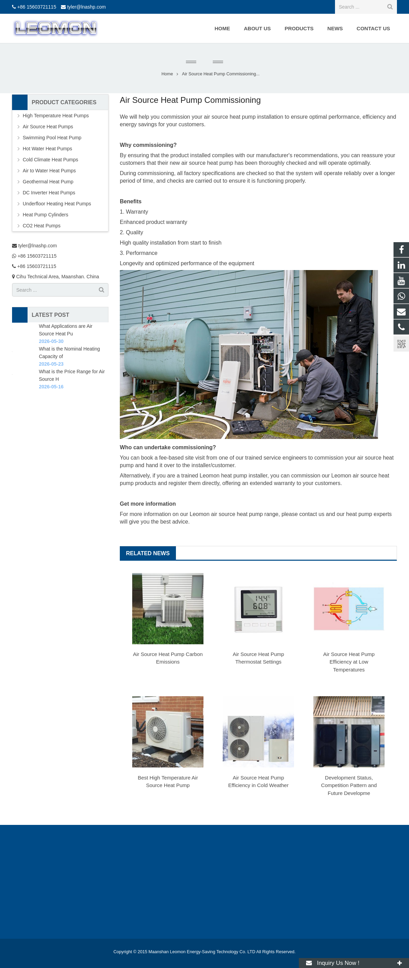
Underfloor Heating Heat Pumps (57, 203)
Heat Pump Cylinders (45, 214)
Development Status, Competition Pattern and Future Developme (349, 785)
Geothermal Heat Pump (48, 181)
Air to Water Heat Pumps (49, 170)
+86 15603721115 (36, 7)
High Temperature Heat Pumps (56, 115)
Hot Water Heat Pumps (47, 148)
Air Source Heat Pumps (48, 126)
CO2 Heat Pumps (42, 225)
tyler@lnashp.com (86, 7)
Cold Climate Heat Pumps (50, 159)
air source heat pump (229, 117)
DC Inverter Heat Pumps (49, 192)
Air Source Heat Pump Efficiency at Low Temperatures (349, 662)
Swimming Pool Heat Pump (52, 137)
